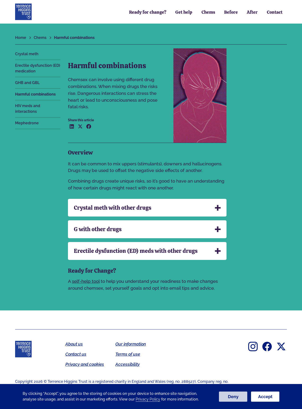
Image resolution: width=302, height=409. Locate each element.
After (252, 12)
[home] (23, 12)
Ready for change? (147, 12)
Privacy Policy (148, 399)
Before (231, 12)
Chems (208, 12)
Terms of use (127, 354)
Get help (183, 12)
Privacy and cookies (84, 364)
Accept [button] (265, 396)
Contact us (75, 354)
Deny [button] (233, 396)
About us (74, 344)
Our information (130, 344)
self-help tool (86, 281)
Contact (274, 12)
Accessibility (127, 364)
